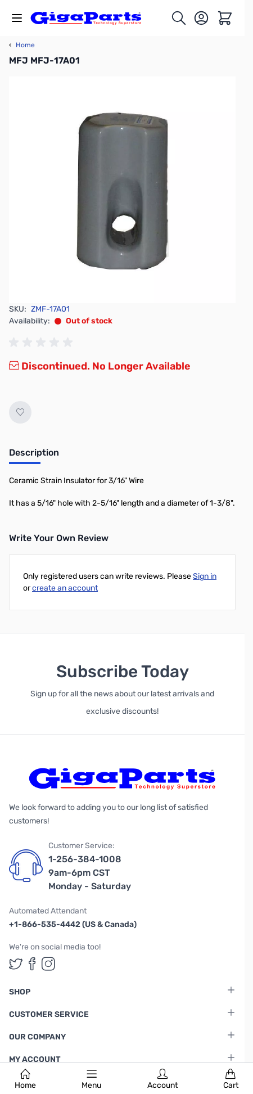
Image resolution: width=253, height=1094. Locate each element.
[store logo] (92, 18)
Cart (230, 1079)
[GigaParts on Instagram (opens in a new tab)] (48, 964)
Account (162, 1079)
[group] (42, 342)
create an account (65, 588)
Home (25, 1079)
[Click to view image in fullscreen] (122, 189)
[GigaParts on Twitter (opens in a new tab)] (15, 964)
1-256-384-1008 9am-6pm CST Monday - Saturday (89, 873)
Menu (91, 1079)
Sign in (204, 576)
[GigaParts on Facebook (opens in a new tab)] (32, 964)
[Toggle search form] (178, 18)
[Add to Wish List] (20, 412)
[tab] (34, 456)
